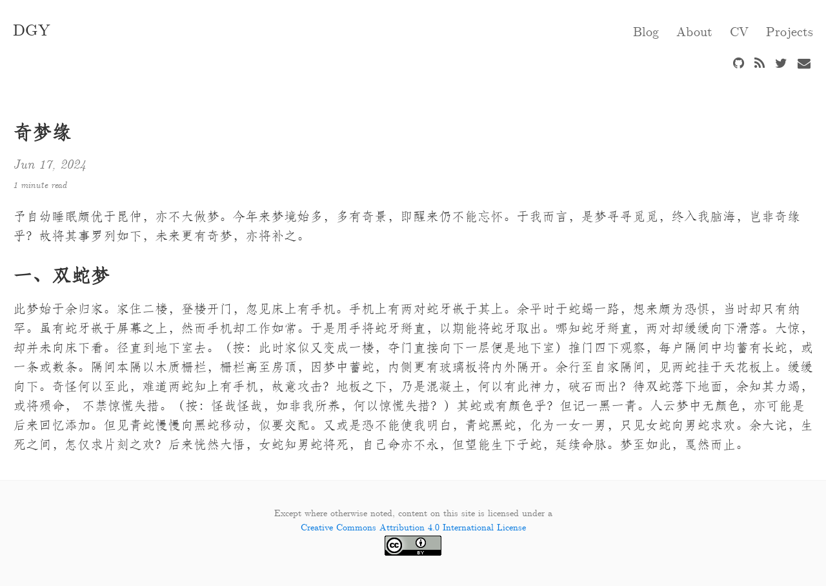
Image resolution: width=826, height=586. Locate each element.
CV (739, 32)
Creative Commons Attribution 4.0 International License (413, 528)
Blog (646, 32)
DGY (31, 31)
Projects (789, 32)
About (694, 32)
